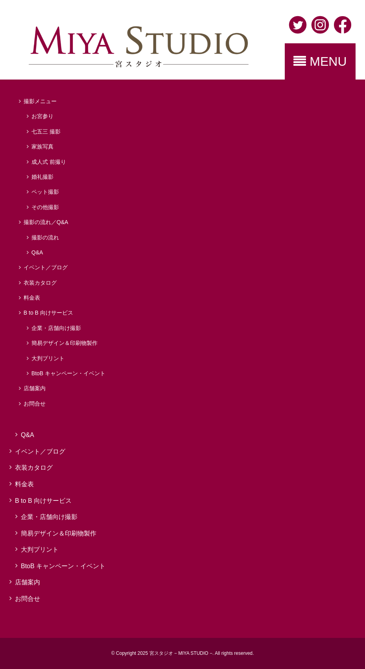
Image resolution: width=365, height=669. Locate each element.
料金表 (32, 298)
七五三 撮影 (46, 131)
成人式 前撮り (48, 162)
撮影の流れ (45, 237)
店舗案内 (35, 388)
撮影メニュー (40, 101)
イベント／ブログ (46, 267)
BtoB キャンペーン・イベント (68, 373)
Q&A (37, 252)
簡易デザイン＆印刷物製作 (64, 343)
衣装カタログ (40, 283)
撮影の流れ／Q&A (46, 222)
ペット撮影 (45, 192)
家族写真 (42, 146)
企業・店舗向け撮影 (56, 328)
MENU (320, 61)
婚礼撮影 (42, 177)
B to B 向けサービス (48, 312)
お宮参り (42, 116)
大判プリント (48, 358)
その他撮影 (45, 207)
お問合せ (35, 403)
